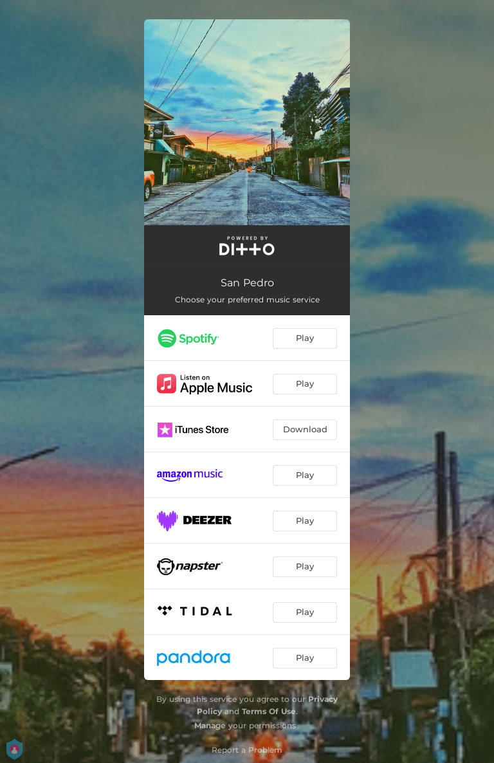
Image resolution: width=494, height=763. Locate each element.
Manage (210, 725)
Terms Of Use (269, 711)
